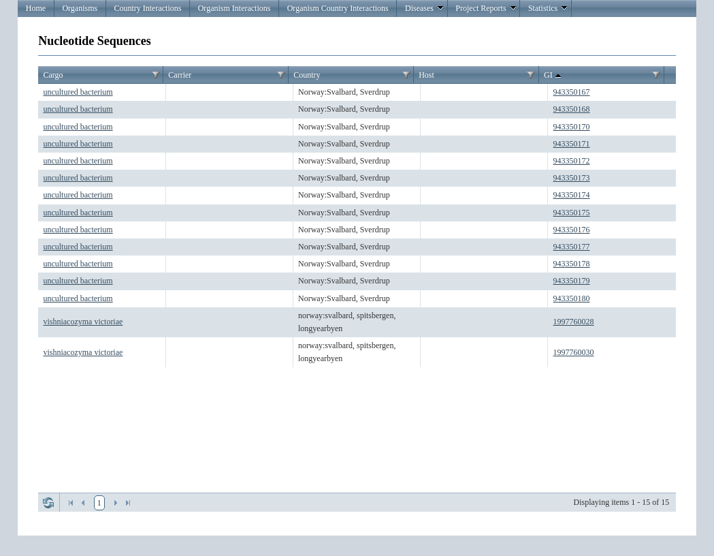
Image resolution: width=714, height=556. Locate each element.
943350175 (571, 212)
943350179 (571, 280)
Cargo (53, 75)
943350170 (571, 127)
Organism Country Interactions (338, 8)
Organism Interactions (234, 8)
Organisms (79, 8)
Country (306, 75)
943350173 (571, 178)
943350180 (571, 298)
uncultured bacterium (77, 92)
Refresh (48, 502)
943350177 (571, 246)
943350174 (571, 195)
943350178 (571, 263)
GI (554, 75)
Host (426, 75)
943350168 (571, 109)
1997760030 (573, 352)
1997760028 (573, 321)
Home (36, 8)
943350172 (571, 161)
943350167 (571, 92)
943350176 (571, 229)
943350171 (571, 144)
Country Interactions (147, 8)
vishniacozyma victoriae (83, 321)
